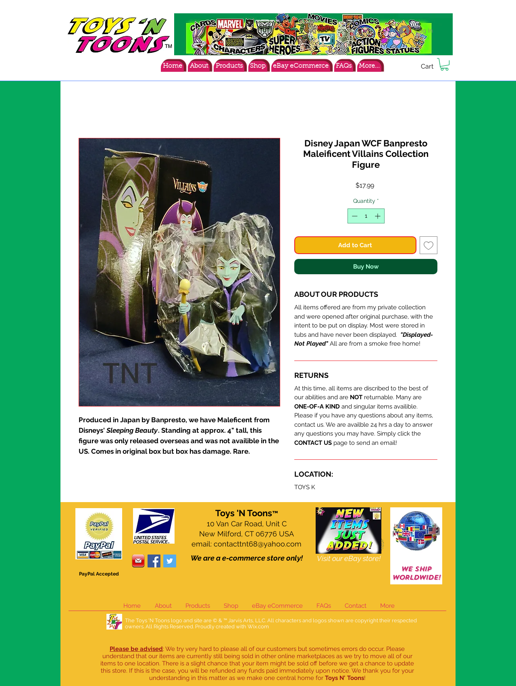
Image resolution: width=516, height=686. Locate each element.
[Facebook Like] (402, 68)
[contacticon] (138, 561)
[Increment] (378, 216)
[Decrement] (354, 216)
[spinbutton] (366, 216)
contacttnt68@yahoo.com (258, 544)
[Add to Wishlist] (429, 245)
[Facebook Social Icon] (154, 561)
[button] (444, 64)
